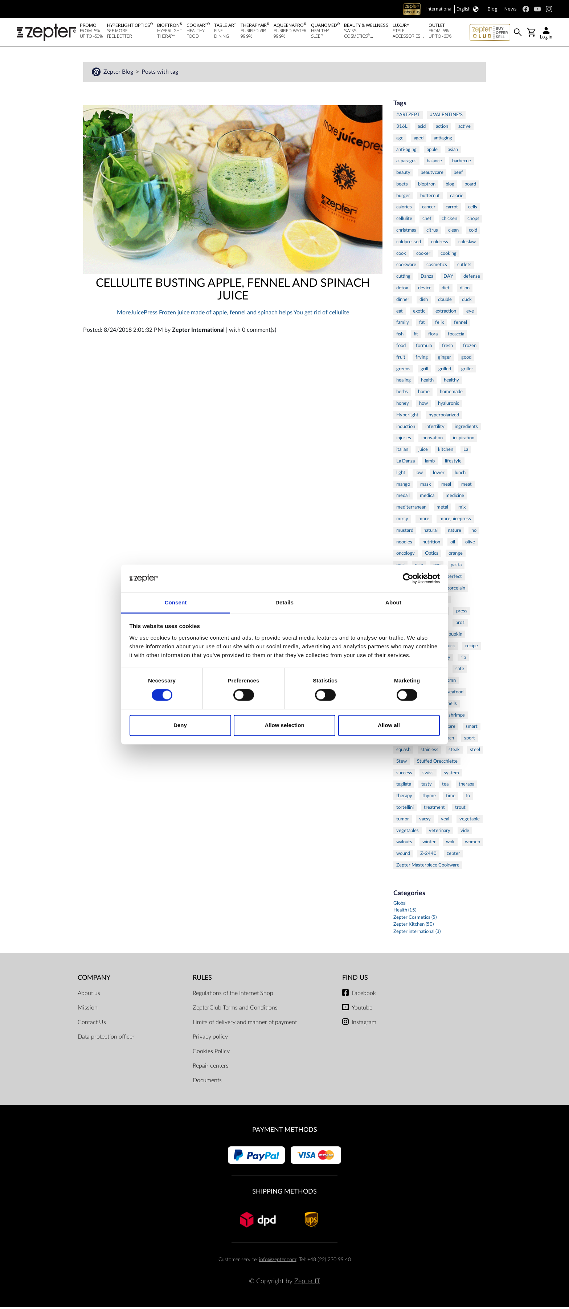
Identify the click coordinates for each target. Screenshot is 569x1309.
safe (459, 671)
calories (404, 209)
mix (462, 509)
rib (463, 659)
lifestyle (453, 463)
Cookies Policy (211, 1053)
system (451, 775)
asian (453, 152)
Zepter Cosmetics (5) (415, 919)
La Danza (405, 463)
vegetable (469, 821)
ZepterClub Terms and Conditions (235, 1010)
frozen (469, 348)
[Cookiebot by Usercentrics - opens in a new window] (408, 578)
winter (429, 844)
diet (446, 290)
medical (427, 498)
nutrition (431, 544)
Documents (207, 1082)
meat (466, 486)
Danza (427, 278)
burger (403, 198)
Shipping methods (284, 1194)
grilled (444, 371)
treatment (434, 809)
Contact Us (92, 1024)
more (423, 521)
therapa (466, 786)
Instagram (364, 1024)
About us (89, 995)
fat (422, 324)
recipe (471, 648)
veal (445, 821)
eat (399, 313)
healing (403, 382)
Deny (180, 725)
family (402, 324)
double (445, 301)
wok (450, 844)
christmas (406, 232)
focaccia (456, 336)
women (472, 844)
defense (471, 278)
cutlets (464, 267)
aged (418, 140)
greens (403, 371)
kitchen (445, 451)
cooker (423, 255)
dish (423, 301)
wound (403, 855)
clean (453, 232)
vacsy (425, 821)
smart (472, 728)
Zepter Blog (119, 74)
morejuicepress (455, 521)
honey (402, 405)
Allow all (389, 725)
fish (400, 336)
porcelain (456, 590)
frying (422, 359)
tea (445, 786)
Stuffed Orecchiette (437, 763)
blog (450, 186)
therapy (404, 798)
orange (456, 555)
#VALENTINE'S (446, 117)
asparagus (406, 163)
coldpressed (408, 244)
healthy (451, 382)
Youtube (362, 1010)
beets (402, 186)
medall (403, 498)
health (427, 382)
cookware (406, 267)
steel (475, 752)
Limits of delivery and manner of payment (245, 1024)
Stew (401, 763)
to (468, 798)
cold (473, 232)
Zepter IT (307, 1283)
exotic (419, 313)
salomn (448, 682)
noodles (404, 544)
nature (454, 532)
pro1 (460, 625)
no (473, 532)
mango (403, 486)
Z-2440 (428, 855)
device (424, 290)
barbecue (461, 163)
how (423, 405)
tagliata (403, 786)
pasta (456, 567)
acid (422, 128)
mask (425, 486)
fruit (400, 359)
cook (401, 255)
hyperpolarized (444, 417)
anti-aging (406, 152)
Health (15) (404, 912)
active (464, 128)
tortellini (405, 809)
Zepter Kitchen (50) (413, 926)
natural (430, 532)
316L (402, 128)
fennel (460, 324)
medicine (455, 498)
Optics (431, 555)
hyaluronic (448, 405)
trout (460, 809)
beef (458, 174)
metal (442, 509)
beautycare (432, 174)
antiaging (443, 140)
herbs (402, 394)
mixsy (402, 521)
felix (439, 324)
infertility (435, 429)
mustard (404, 532)
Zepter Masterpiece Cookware (427, 867)
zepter (453, 855)
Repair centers (211, 1068)
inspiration (463, 440)
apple (432, 152)
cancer (428, 209)
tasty (426, 786)
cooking (449, 255)
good (466, 359)
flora (433, 336)
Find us (355, 980)
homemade (451, 394)
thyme (429, 798)
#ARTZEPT (408, 117)
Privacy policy (210, 1039)
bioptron (426, 186)
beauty (403, 174)
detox (402, 290)
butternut (430, 198)
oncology (405, 555)
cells (472, 209)
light (400, 475)
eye (470, 313)
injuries (403, 440)
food (401, 348)
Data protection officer (106, 1039)
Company (94, 980)
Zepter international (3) (417, 933)
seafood (455, 694)
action (442, 128)
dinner (402, 301)
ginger (444, 359)
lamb (430, 463)
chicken (449, 221)
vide (464, 833)
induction (405, 429)
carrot (452, 209)
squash (403, 752)
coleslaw (467, 244)
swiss (428, 775)
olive (470, 544)
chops (473, 221)
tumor (402, 821)
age (400, 140)
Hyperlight (407, 417)
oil (452, 544)
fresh (447, 348)
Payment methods (284, 1132)
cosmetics (436, 267)
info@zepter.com (277, 1261)
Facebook (364, 995)
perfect (454, 578)
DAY (448, 278)
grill (424, 371)
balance (434, 163)
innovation (432, 440)
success (404, 775)
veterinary (439, 833)
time (450, 798)
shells (451, 706)
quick (449, 648)
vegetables (407, 833)
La (465, 451)
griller (467, 371)
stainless (429, 752)
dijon (465, 290)
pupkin (455, 636)
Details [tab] (284, 602)
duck (467, 301)
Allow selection (284, 725)
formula (424, 348)
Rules (202, 980)
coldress (439, 244)
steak (454, 752)
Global (399, 905)
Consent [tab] (176, 602)
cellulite (404, 221)
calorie (456, 198)
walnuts (404, 844)
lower (439, 475)
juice (423, 451)
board (470, 186)
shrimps (457, 717)
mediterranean (411, 509)
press (461, 613)
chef (426, 221)
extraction (445, 313)
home (424, 394)
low (419, 475)
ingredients (466, 429)
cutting (403, 278)
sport (469, 740)
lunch (460, 475)
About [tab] (393, 602)
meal (446, 486)
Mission (88, 1010)
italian (402, 451)
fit (416, 336)
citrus (432, 232)
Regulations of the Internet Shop (233, 995)
